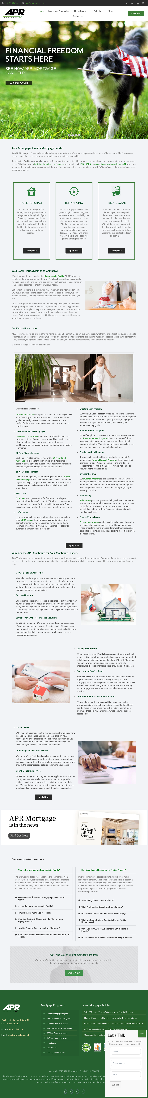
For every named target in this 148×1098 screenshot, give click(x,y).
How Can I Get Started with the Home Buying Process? (106, 937)
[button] (42, 870)
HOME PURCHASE (31, 202)
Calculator (99, 11)
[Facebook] (127, 3)
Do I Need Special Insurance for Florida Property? (103, 870)
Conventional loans (25, 414)
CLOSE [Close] (142, 1034)
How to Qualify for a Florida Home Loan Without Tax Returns (110, 1018)
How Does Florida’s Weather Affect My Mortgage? (104, 913)
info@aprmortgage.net (18, 1035)
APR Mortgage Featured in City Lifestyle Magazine (105, 1029)
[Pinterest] (143, 3)
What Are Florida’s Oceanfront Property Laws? (102, 907)
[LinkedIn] (138, 3)
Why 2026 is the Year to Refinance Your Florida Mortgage (108, 1012)
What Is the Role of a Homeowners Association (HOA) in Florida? (43, 935)
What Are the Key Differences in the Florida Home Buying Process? (40, 920)
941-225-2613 (16, 1029)
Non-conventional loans (27, 436)
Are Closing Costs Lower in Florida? (97, 900)
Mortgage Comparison (59, 11)
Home (41, 11)
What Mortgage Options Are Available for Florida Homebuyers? (103, 921)
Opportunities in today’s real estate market (102, 1035)
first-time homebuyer (43, 164)
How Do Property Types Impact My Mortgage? (39, 928)
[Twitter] (132, 3)
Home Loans (82, 11)
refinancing (59, 164)
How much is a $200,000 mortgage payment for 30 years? (41, 898)
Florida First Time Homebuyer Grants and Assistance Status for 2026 (113, 1023)
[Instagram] (83, 1091)
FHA (82, 164)
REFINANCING (74, 202)
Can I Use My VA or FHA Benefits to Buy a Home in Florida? (104, 930)
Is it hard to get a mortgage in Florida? (35, 906)
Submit (115, 1084)
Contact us (77, 16)
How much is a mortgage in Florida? (34, 913)
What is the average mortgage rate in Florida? (39, 870)
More (112, 11)
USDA (88, 164)
